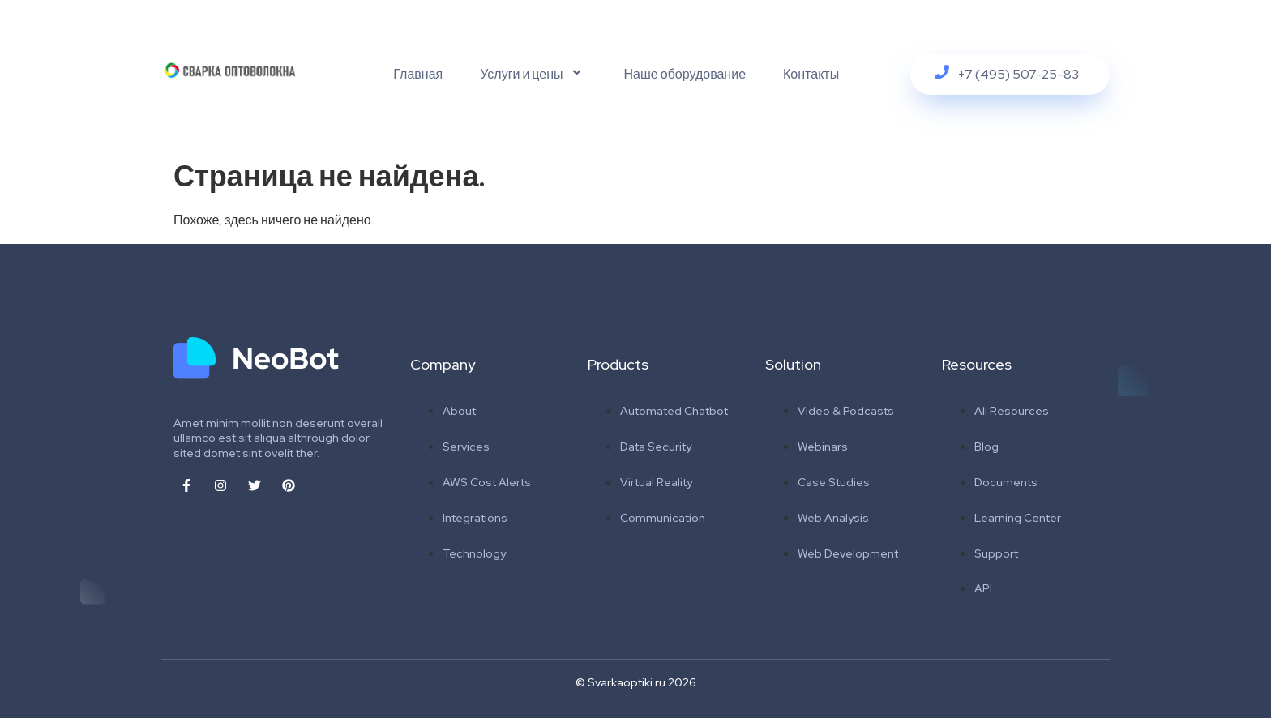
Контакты (811, 74)
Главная (418, 74)
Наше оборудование (685, 74)
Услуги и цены (533, 74)
